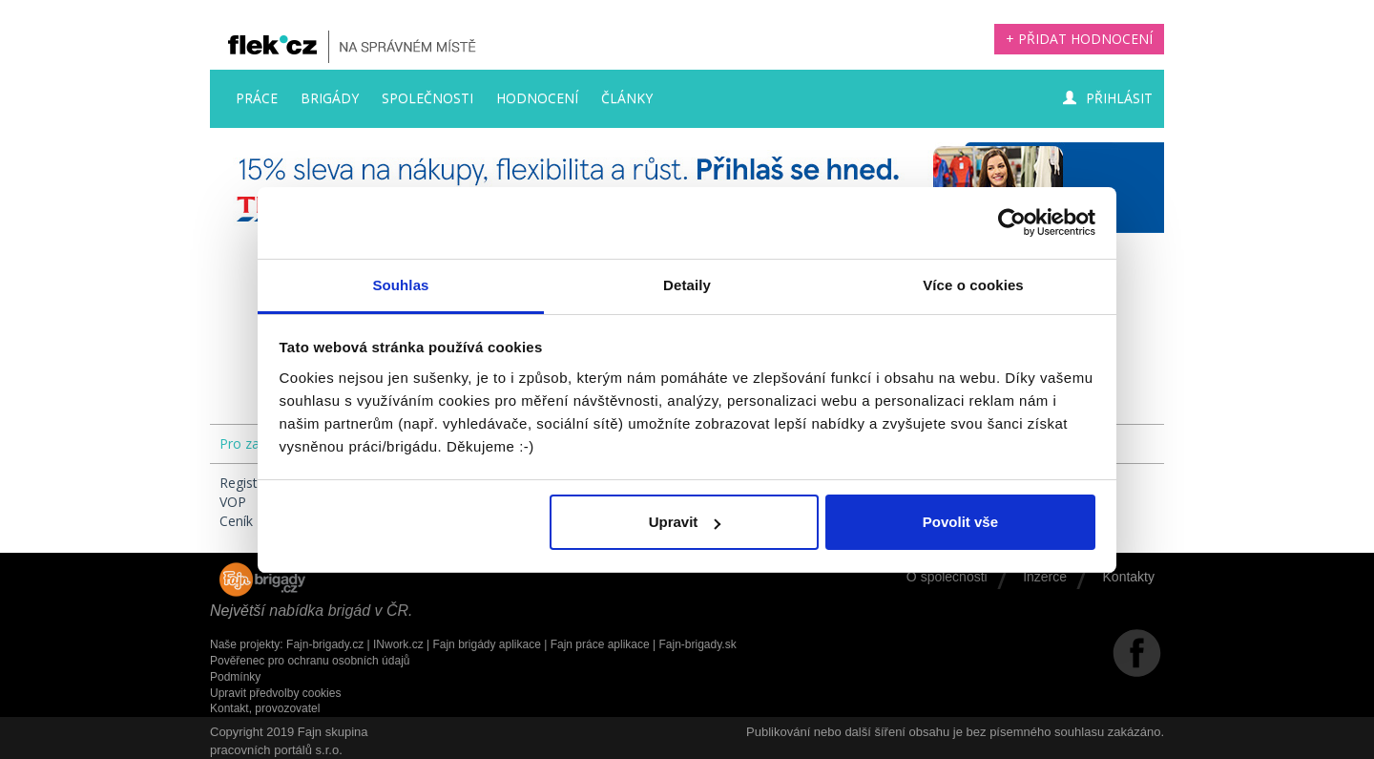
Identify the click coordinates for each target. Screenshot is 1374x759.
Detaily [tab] (687, 285)
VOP (232, 502)
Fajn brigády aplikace (486, 644)
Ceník (236, 521)
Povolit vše (960, 522)
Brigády (330, 98)
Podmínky (235, 677)
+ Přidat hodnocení (1079, 39)
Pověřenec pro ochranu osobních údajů (309, 660)
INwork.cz (398, 644)
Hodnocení (537, 98)
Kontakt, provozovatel (265, 708)
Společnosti (427, 98)
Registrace (251, 483)
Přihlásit (1108, 98)
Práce (257, 98)
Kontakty (1129, 576)
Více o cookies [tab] (973, 285)
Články (627, 98)
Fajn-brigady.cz (325, 644)
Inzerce (1045, 576)
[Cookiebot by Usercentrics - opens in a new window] (1011, 222)
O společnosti (947, 576)
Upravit (685, 522)
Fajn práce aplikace (600, 644)
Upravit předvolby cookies (275, 693)
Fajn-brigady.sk (698, 644)
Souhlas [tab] (400, 285)
